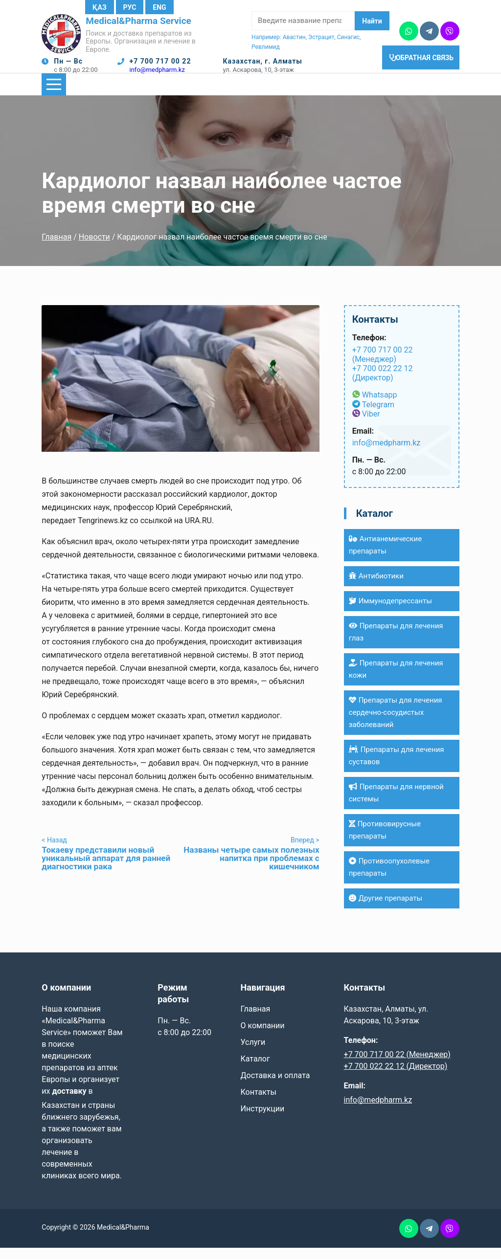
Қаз (99, 7)
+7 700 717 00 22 (160, 67)
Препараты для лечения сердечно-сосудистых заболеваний (395, 723)
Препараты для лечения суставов (396, 766)
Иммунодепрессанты (390, 612)
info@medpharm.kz (157, 75)
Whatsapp (379, 406)
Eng (159, 7)
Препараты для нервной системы (396, 804)
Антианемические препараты (385, 556)
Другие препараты (386, 909)
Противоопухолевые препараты (389, 878)
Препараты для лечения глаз (396, 643)
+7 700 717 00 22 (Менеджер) (382, 365)
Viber (371, 425)
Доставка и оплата (275, 1086)
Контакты (258, 1103)
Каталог (255, 1070)
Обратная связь (423, 71)
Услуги (252, 1053)
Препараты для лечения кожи (396, 680)
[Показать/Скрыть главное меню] (54, 96)
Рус (130, 7)
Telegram (378, 415)
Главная (56, 248)
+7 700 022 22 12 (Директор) (382, 384)
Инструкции (262, 1120)
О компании (262, 1036)
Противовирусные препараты (385, 841)
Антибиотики (376, 587)
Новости (94, 248)
